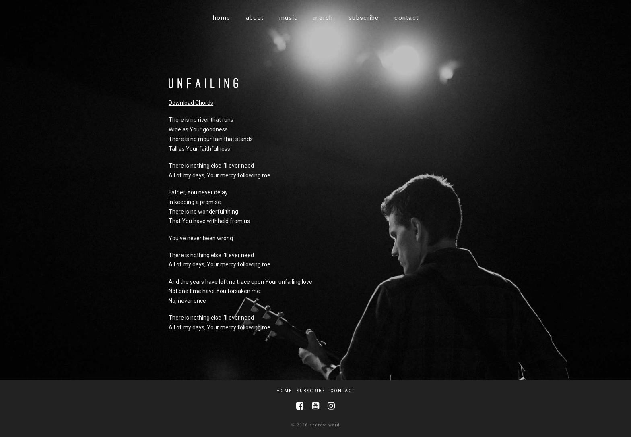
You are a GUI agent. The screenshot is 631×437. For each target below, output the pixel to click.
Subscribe (311, 391)
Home (284, 391)
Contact (342, 391)
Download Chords (191, 103)
